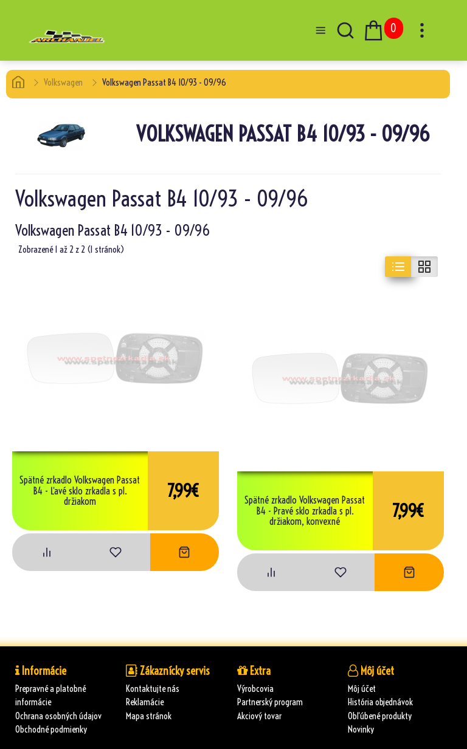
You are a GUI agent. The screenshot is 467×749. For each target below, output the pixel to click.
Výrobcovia (255, 688)
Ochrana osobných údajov (58, 716)
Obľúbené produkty (380, 716)
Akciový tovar (259, 716)
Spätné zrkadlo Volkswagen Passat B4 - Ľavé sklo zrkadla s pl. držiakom (79, 491)
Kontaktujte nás (152, 688)
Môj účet (362, 688)
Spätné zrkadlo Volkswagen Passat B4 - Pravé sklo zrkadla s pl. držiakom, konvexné (304, 511)
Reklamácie (145, 702)
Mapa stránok (148, 716)
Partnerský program (270, 702)
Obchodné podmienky (51, 729)
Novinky (361, 729)
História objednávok (380, 702)
